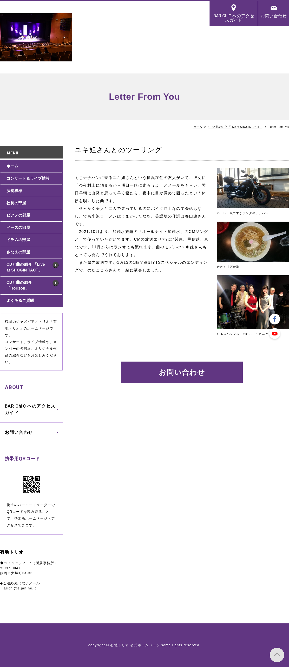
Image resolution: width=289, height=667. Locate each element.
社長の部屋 (16, 203)
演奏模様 (14, 191)
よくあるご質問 (20, 300)
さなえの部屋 (18, 252)
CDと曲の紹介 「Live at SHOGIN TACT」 (235, 127)
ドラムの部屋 (18, 240)
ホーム (197, 127)
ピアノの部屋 (18, 215)
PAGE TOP (277, 655)
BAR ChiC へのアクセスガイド (233, 18)
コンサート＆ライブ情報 (28, 178)
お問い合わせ (274, 15)
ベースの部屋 (18, 227)
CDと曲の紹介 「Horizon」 (19, 285)
